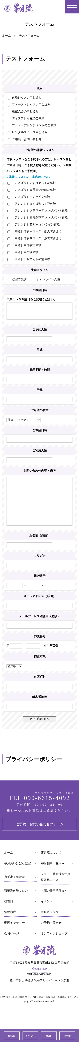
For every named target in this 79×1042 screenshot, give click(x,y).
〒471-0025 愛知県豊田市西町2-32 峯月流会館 (39, 975)
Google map (39, 981)
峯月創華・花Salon (53, 876)
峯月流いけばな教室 (17, 876)
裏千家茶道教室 (14, 889)
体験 (48, 1035)
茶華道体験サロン (16, 903)
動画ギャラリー (14, 935)
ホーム (6, 35)
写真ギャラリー (51, 924)
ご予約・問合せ (51, 935)
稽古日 (8, 914)
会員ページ (11, 946)
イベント (47, 914)
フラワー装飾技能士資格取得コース (55, 889)
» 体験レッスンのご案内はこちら (28, 177)
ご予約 (67, 1035)
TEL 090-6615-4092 (39, 810)
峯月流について (51, 865)
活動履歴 (10, 924)
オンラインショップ (54, 946)
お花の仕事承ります (54, 903)
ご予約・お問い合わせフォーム (39, 837)
